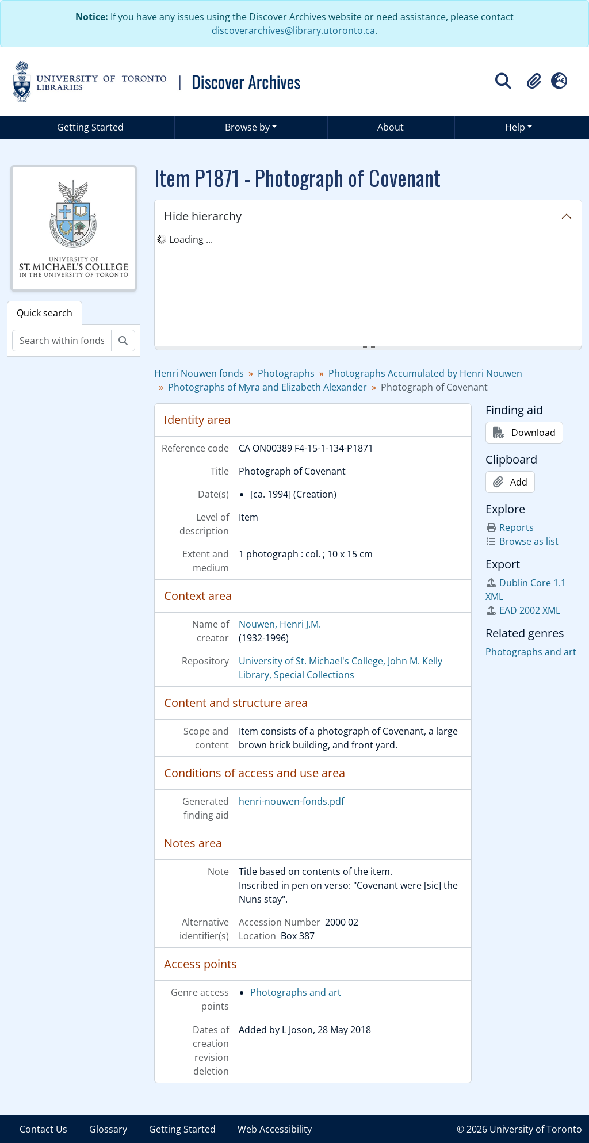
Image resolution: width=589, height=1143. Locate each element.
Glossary (108, 1129)
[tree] (368, 289)
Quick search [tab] (44, 313)
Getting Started (90, 127)
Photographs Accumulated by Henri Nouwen (425, 373)
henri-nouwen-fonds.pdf (291, 801)
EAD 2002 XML (522, 610)
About (390, 127)
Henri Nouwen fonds (199, 373)
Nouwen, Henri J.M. (280, 624)
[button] (533, 81)
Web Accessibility (275, 1129)
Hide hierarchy (203, 216)
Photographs (286, 373)
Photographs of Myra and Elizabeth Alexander (267, 387)
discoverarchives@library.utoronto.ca (293, 30)
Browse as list (522, 541)
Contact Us (43, 1129)
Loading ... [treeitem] (191, 239)
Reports (509, 527)
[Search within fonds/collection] (62, 340)
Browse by (247, 127)
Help (515, 127)
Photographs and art (295, 992)
